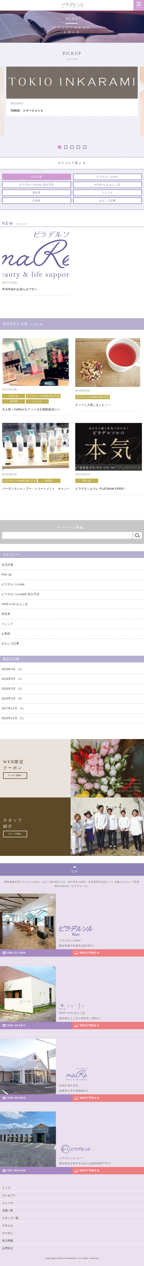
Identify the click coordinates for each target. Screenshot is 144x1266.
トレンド (37, 401)
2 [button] (65, 147)
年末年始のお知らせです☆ (19, 289)
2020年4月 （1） (12, 669)
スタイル (7, 1225)
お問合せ (7, 1248)
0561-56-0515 (16, 1097)
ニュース (7, 1202)
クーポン (7, 1233)
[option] (72, 91)
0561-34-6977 (16, 1025)
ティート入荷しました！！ (93, 405)
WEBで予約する (89, 952)
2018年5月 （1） (12, 678)
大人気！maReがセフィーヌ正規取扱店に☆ (31, 409)
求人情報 (7, 1240)
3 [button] (72, 147)
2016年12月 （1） (13, 718)
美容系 (13, 401)
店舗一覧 (7, 1210)
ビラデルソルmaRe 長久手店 (43, 395)
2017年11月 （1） (13, 708)
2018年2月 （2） (12, 688)
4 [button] (78, 147)
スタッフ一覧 (10, 1218)
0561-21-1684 (16, 952)
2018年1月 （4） (12, 698)
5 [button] (84, 147)
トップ (6, 1187)
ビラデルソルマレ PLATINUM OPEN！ (100, 488)
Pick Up (13, 395)
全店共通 (7, 564)
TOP (74, 871)
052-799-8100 (16, 1170)
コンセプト (9, 1195)
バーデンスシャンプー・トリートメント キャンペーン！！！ (35, 488)
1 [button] (59, 147)
